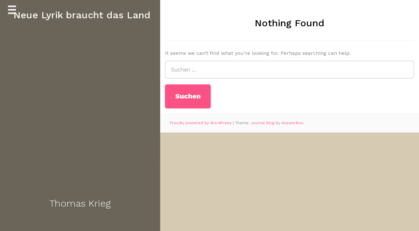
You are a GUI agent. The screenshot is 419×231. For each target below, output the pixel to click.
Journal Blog (263, 123)
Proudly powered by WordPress (201, 123)
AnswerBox (292, 123)
